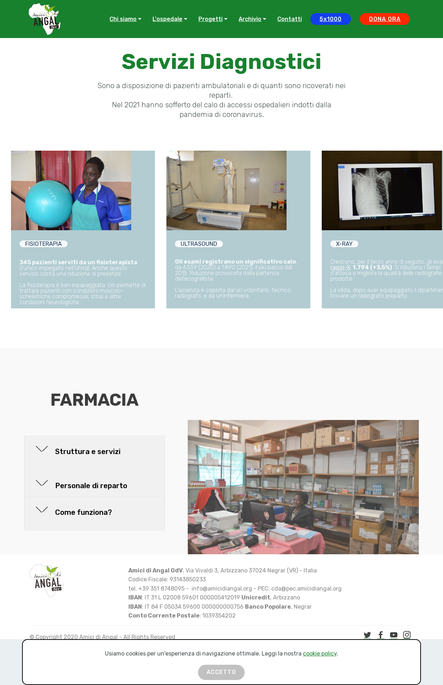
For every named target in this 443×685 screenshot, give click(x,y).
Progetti (210, 19)
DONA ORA (385, 19)
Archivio (250, 19)
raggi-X (340, 289)
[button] (94, 452)
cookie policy (320, 664)
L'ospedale (167, 19)
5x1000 (331, 19)
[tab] (94, 453)
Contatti (289, 19)
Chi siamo (123, 19)
